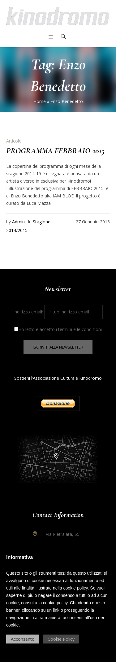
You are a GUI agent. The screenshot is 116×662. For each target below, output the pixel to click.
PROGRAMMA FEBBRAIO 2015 (55, 150)
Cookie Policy (61, 639)
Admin (18, 222)
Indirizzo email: (58, 312)
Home (39, 101)
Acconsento (23, 639)
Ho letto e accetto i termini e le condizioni (58, 329)
